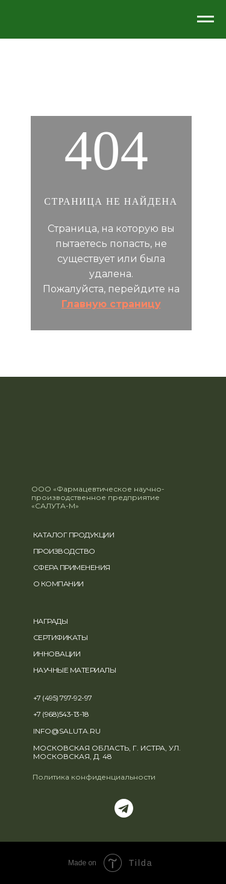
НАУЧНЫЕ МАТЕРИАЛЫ (74, 669)
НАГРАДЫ (50, 621)
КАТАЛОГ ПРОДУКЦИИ (74, 534)
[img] (63, 469)
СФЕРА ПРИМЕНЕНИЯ (71, 567)
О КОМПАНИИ (58, 583)
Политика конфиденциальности (94, 776)
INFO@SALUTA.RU (67, 730)
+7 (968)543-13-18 (61, 714)
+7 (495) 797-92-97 (62, 697)
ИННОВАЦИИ (57, 653)
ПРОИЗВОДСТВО (64, 551)
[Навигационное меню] (205, 19)
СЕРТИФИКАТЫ (60, 637)
